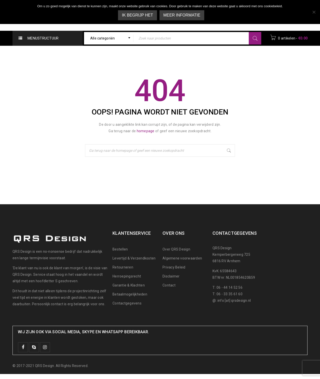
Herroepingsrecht (126, 276)
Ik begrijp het (137, 15)
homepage (145, 131)
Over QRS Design (176, 249)
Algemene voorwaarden (182, 258)
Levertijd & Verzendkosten (134, 258)
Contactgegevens (127, 303)
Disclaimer (171, 276)
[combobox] (109, 38)
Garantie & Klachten (128, 285)
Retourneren (122, 267)
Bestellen (120, 249)
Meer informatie (182, 15)
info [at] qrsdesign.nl (234, 300)
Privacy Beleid (174, 267)
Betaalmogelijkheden (129, 294)
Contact (169, 285)
